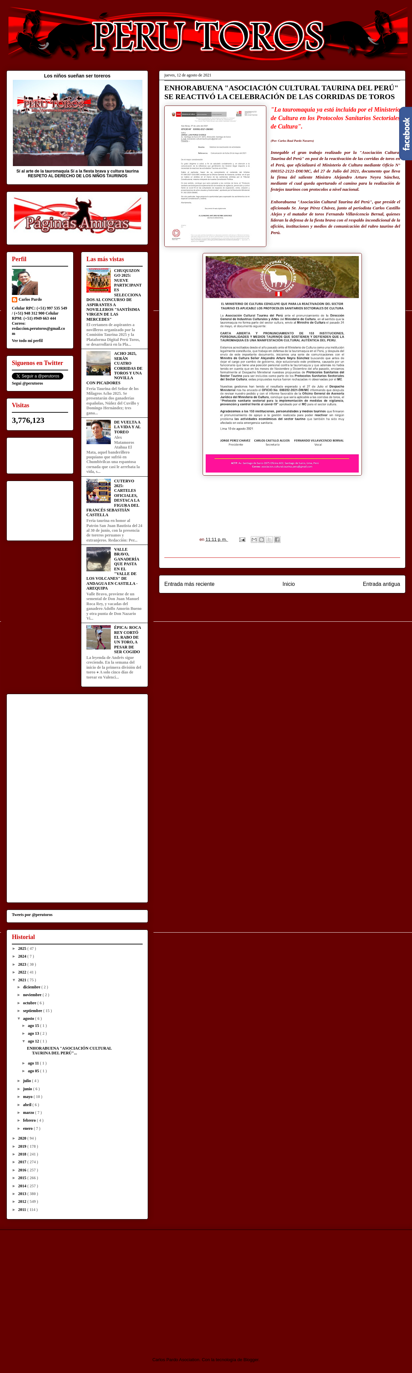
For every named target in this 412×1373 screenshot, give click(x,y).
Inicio (289, 584)
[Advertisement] (63, 1287)
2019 (22, 1146)
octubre (30, 1003)
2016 (22, 1170)
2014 (22, 1186)
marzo (29, 1112)
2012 (22, 1201)
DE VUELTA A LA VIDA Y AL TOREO (127, 427)
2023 (22, 964)
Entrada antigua (381, 584)
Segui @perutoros (27, 383)
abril (28, 1104)
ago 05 (34, 1071)
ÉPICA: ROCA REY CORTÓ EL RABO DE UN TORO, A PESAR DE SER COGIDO (127, 639)
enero (28, 1128)
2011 (22, 1209)
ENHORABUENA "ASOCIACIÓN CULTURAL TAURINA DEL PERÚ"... (69, 1050)
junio (28, 1088)
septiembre (33, 1010)
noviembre (32, 994)
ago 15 (34, 1025)
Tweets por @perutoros (32, 914)
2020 (22, 1138)
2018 (22, 1154)
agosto (29, 1018)
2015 (22, 1177)
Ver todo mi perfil (27, 340)
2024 (22, 956)
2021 (22, 980)
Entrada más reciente (189, 584)
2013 (22, 1193)
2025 (22, 948)
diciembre (32, 987)
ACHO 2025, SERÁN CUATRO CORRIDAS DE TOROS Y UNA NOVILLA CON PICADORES (114, 368)
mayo (28, 1096)
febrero (30, 1120)
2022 (22, 972)
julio (27, 1080)
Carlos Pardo (30, 299)
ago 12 (34, 1041)
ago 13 (34, 1033)
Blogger (251, 1359)
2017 (22, 1162)
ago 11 (34, 1063)
